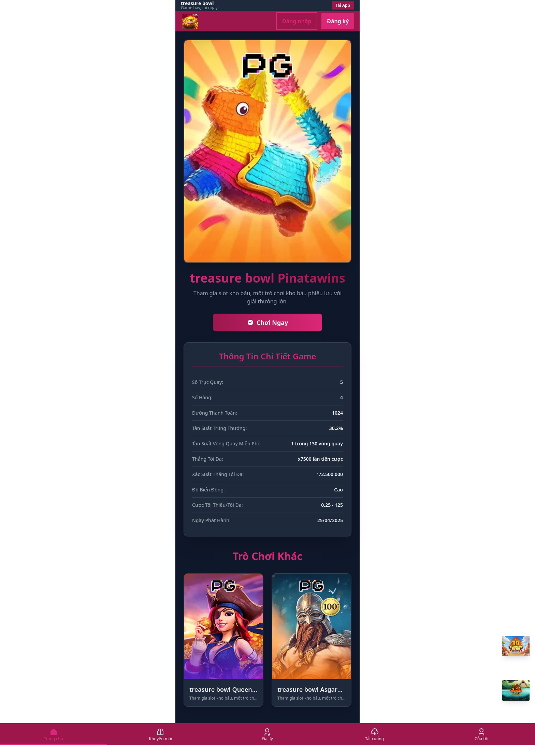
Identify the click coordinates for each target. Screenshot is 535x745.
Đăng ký (338, 21)
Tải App (343, 5)
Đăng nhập (296, 21)
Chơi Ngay (267, 322)
